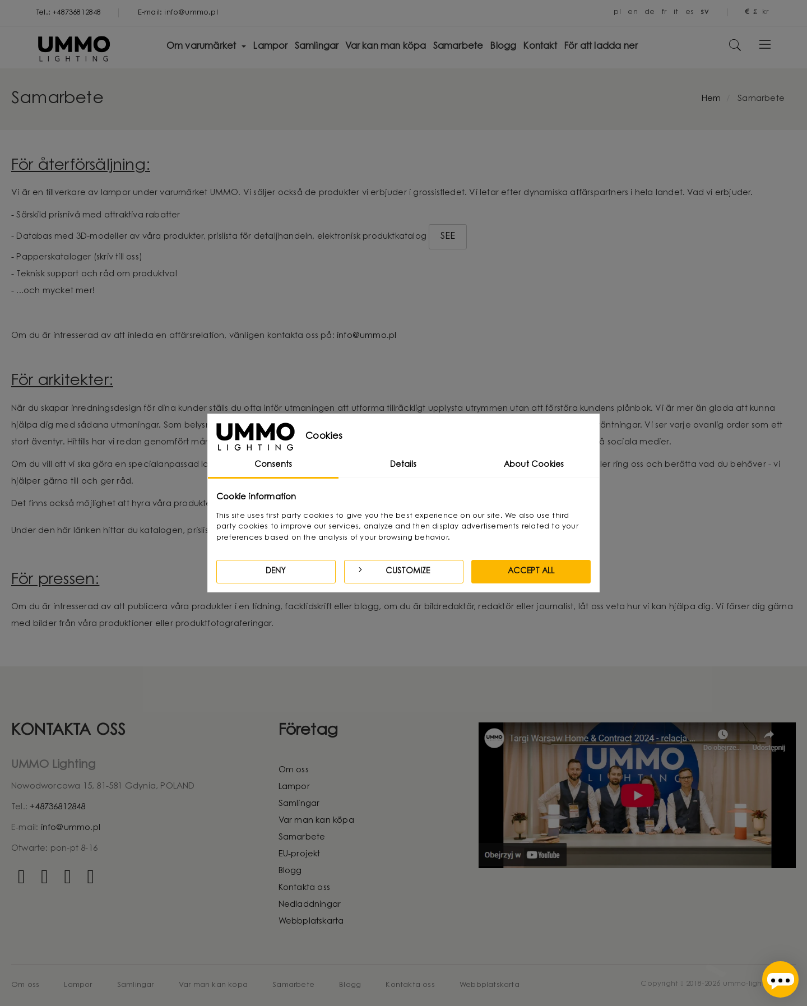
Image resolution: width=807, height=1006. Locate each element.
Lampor (294, 787)
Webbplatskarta (311, 921)
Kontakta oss (304, 888)
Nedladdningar (310, 905)
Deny (276, 572)
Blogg (290, 871)
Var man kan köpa (316, 821)
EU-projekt (300, 854)
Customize (393, 570)
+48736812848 (57, 807)
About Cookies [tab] (534, 465)
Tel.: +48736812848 (68, 12)
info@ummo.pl (366, 336)
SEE (447, 236)
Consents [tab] (273, 465)
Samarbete (302, 837)
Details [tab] (403, 465)
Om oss (294, 770)
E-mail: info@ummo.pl (178, 12)
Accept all (531, 572)
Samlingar (299, 804)
